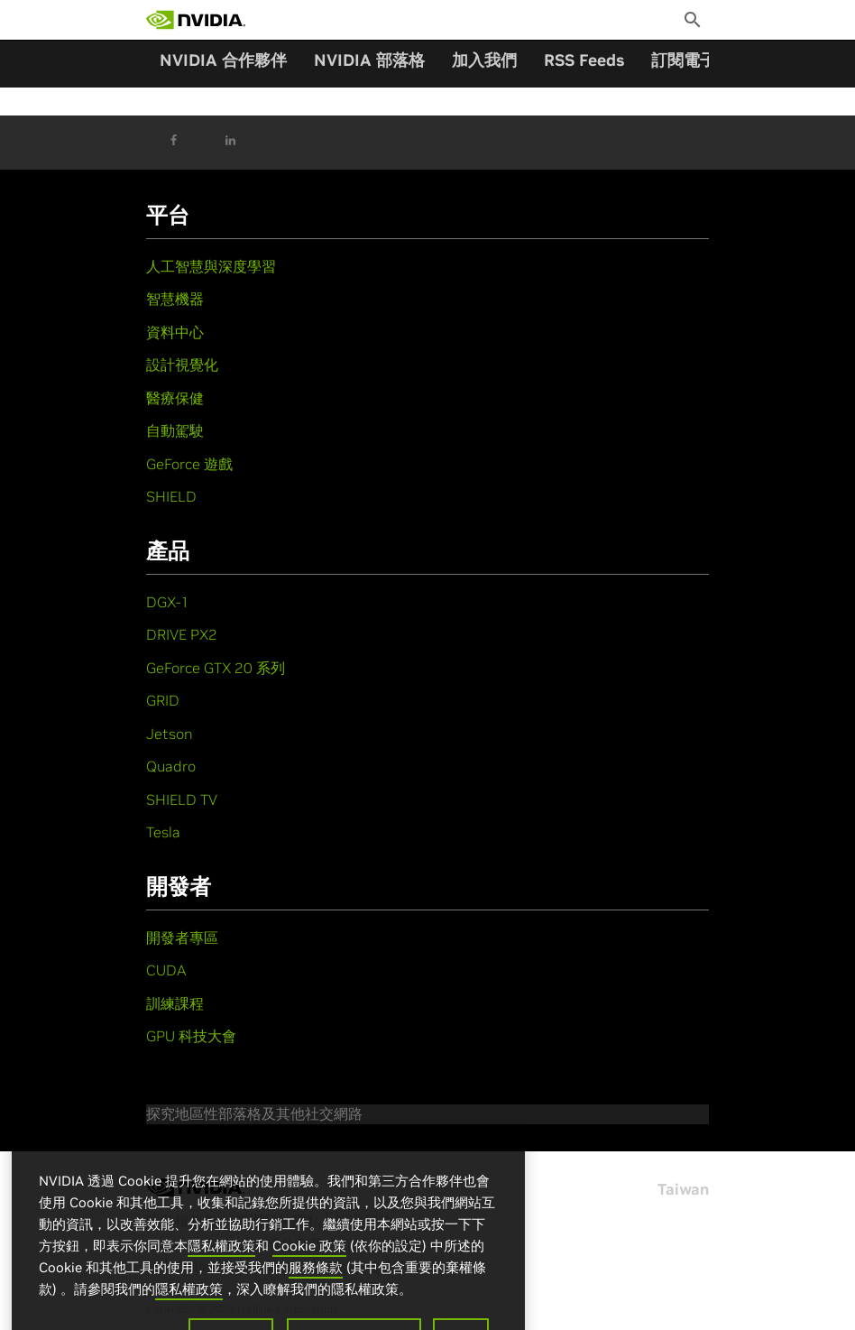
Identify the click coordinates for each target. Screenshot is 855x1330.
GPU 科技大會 (191, 1036)
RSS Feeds (584, 60)
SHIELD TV (181, 799)
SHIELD (171, 496)
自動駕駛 (175, 430)
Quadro (171, 766)
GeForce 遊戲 (189, 464)
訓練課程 (175, 1003)
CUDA (166, 970)
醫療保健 (175, 398)
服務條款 (316, 1280)
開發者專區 (182, 937)
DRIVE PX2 (181, 634)
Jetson (169, 734)
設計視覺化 (182, 365)
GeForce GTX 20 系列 (215, 668)
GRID (162, 700)
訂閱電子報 (691, 60)
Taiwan (683, 1189)
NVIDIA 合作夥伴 (223, 60)
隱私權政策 (221, 1259)
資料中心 (175, 332)
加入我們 (484, 60)
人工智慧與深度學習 (211, 266)
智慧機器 (175, 299)
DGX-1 (167, 602)
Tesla (163, 832)
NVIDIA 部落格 (369, 60)
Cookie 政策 (309, 1259)
